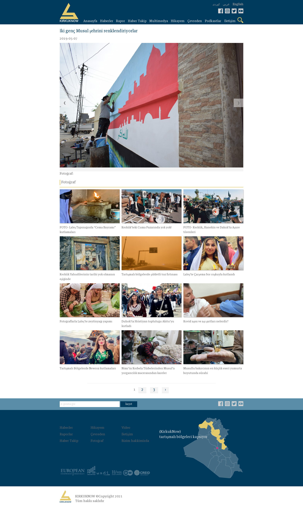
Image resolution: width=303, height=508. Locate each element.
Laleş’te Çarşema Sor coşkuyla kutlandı (209, 274)
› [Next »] (165, 390)
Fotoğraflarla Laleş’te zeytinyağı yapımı (86, 321)
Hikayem (97, 427)
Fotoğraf (97, 440)
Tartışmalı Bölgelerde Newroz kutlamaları (88, 368)
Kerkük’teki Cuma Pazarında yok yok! (146, 227)
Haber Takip (69, 440)
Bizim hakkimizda (135, 440)
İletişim (127, 434)
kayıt (128, 404)
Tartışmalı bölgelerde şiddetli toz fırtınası (150, 274)
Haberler (66, 427)
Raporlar (66, 434)
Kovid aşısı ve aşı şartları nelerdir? (205, 321)
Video (126, 427)
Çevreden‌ (98, 434)
